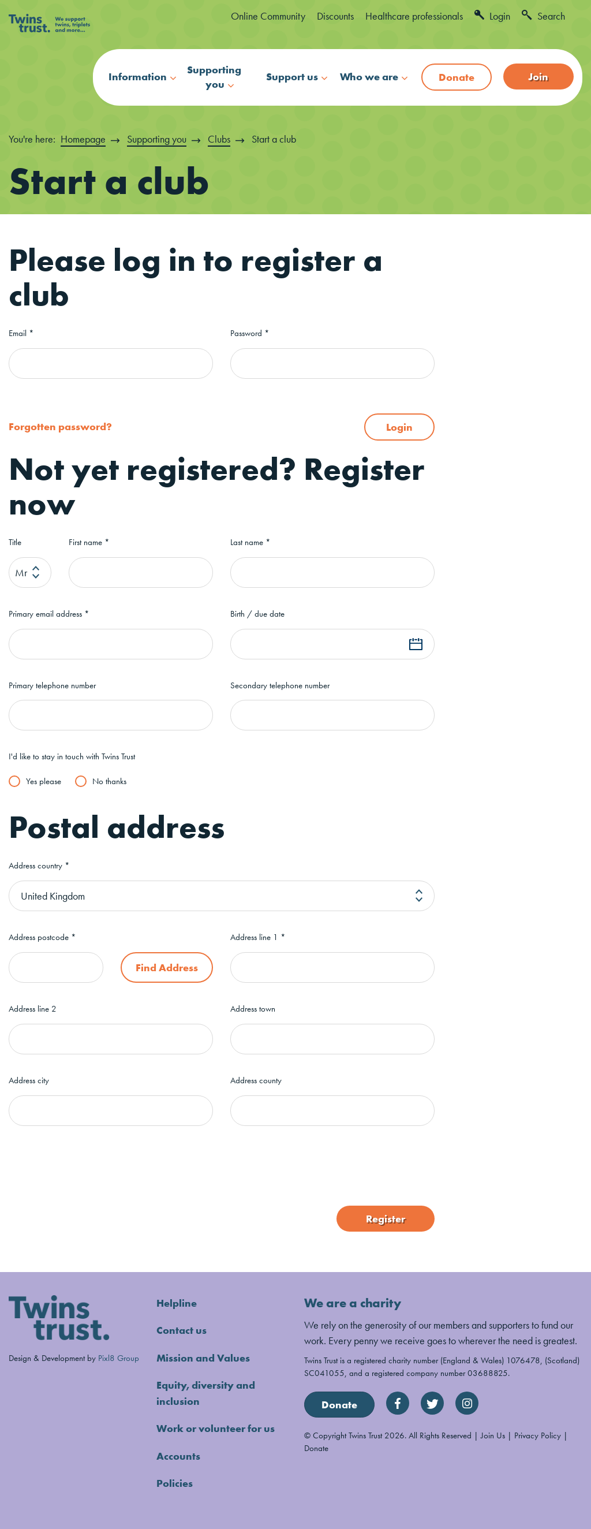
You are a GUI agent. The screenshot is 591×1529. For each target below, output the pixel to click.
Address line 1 (258, 936)
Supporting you (214, 77)
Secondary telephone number (280, 685)
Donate (456, 77)
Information (138, 76)
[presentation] (96, 1165)
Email (21, 332)
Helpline (176, 1302)
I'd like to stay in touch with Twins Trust (72, 756)
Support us (292, 76)
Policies (174, 1480)
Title (15, 541)
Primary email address (49, 613)
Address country (39, 865)
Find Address (167, 967)
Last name (250, 541)
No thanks (109, 780)
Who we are (369, 76)
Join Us (493, 1434)
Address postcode (42, 936)
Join (538, 76)
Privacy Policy (537, 1434)
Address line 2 (33, 1008)
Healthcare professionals (414, 16)
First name (89, 541)
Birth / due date (257, 613)
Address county (256, 1080)
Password (250, 332)
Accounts (178, 1453)
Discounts (335, 16)
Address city (29, 1080)
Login (492, 16)
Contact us (181, 1329)
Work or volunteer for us (215, 1426)
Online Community (268, 16)
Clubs (219, 139)
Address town (252, 1008)
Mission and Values (203, 1356)
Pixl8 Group (118, 1357)
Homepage (83, 139)
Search (543, 16)
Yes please (43, 780)
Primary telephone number (52, 685)
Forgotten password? (60, 426)
